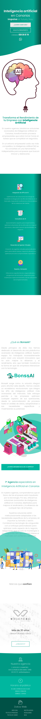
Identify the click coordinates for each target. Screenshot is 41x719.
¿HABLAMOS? (20, 644)
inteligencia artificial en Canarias (20, 501)
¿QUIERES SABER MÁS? (20, 25)
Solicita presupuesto (20, 30)
